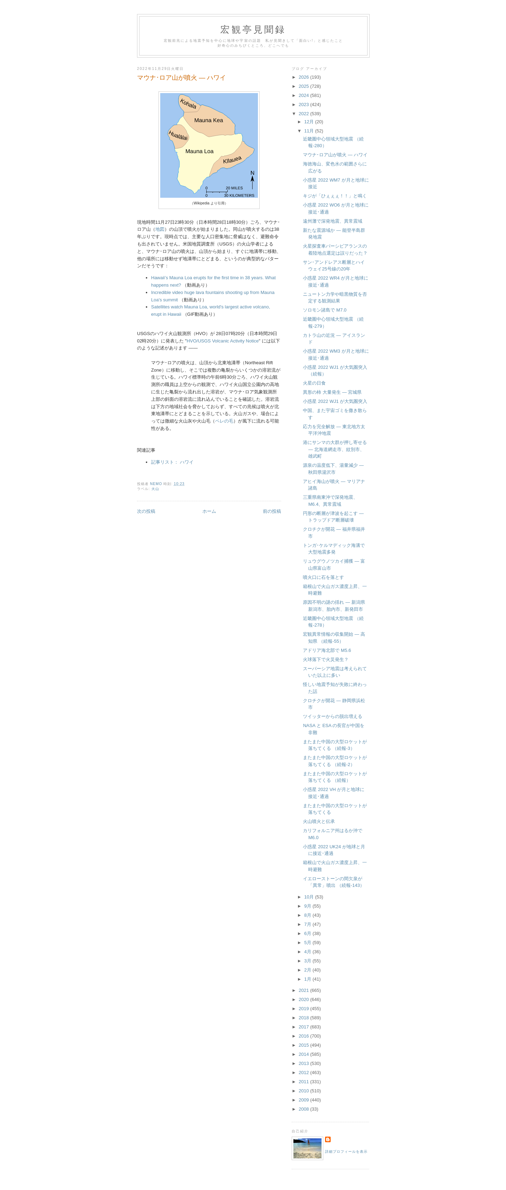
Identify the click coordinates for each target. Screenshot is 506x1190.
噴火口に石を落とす (323, 577)
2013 (304, 1063)
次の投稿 (146, 511)
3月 (308, 960)
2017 (304, 1026)
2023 (304, 104)
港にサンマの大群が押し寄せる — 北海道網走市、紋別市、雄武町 (335, 449)
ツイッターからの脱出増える (332, 716)
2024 (304, 95)
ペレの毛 (224, 421)
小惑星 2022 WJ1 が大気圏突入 (335, 401)
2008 (304, 1109)
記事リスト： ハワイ (172, 462)
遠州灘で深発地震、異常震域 (332, 221)
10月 (309, 897)
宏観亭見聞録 (253, 30)
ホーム (209, 511)
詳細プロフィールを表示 (346, 1151)
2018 (304, 1017)
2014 (304, 1054)
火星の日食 (314, 383)
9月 (308, 906)
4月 (308, 951)
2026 (304, 77)
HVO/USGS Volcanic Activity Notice (223, 341)
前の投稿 (272, 511)
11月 (309, 130)
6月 (308, 933)
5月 (308, 942)
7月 (308, 924)
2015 (304, 1045)
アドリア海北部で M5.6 (327, 650)
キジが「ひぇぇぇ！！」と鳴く (335, 195)
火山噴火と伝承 (319, 821)
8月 (308, 915)
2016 (304, 1036)
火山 (155, 489)
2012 (304, 1072)
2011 (304, 1081)
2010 (304, 1090)
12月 (309, 121)
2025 (304, 86)
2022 (304, 113)
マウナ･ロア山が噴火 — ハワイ (335, 154)
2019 (304, 1008)
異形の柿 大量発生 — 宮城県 (332, 392)
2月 (308, 970)
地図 (159, 229)
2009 (304, 1100)
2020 (304, 999)
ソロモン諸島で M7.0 (324, 310)
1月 (308, 979)
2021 (304, 990)
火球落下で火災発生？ (326, 659)
